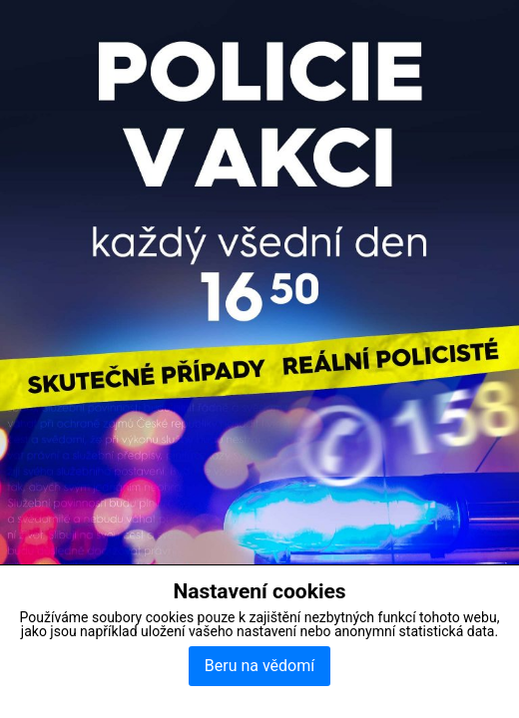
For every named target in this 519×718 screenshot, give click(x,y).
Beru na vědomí (259, 665)
